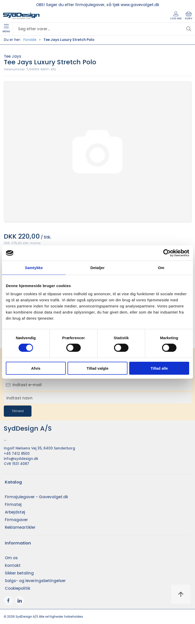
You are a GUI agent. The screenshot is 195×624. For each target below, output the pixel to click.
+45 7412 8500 (17, 453)
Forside (29, 39)
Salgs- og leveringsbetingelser (35, 580)
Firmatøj (13, 504)
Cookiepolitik (17, 588)
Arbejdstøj (15, 512)
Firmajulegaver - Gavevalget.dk (36, 497)
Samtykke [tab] (34, 268)
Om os (11, 557)
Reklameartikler (20, 527)
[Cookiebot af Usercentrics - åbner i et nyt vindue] (167, 253)
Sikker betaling (19, 573)
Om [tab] (161, 268)
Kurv (188, 15)
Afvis (35, 368)
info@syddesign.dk (21, 458)
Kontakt (13, 565)
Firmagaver (16, 519)
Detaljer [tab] (97, 268)
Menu (6, 28)
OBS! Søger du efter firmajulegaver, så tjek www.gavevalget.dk (97, 4)
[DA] (21, 16)
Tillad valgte (97, 368)
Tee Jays (12, 56)
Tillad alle (159, 368)
